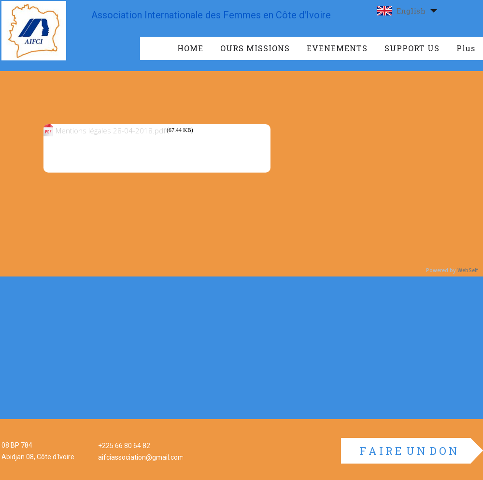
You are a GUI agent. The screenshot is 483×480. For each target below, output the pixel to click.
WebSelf (467, 270)
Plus (465, 48)
